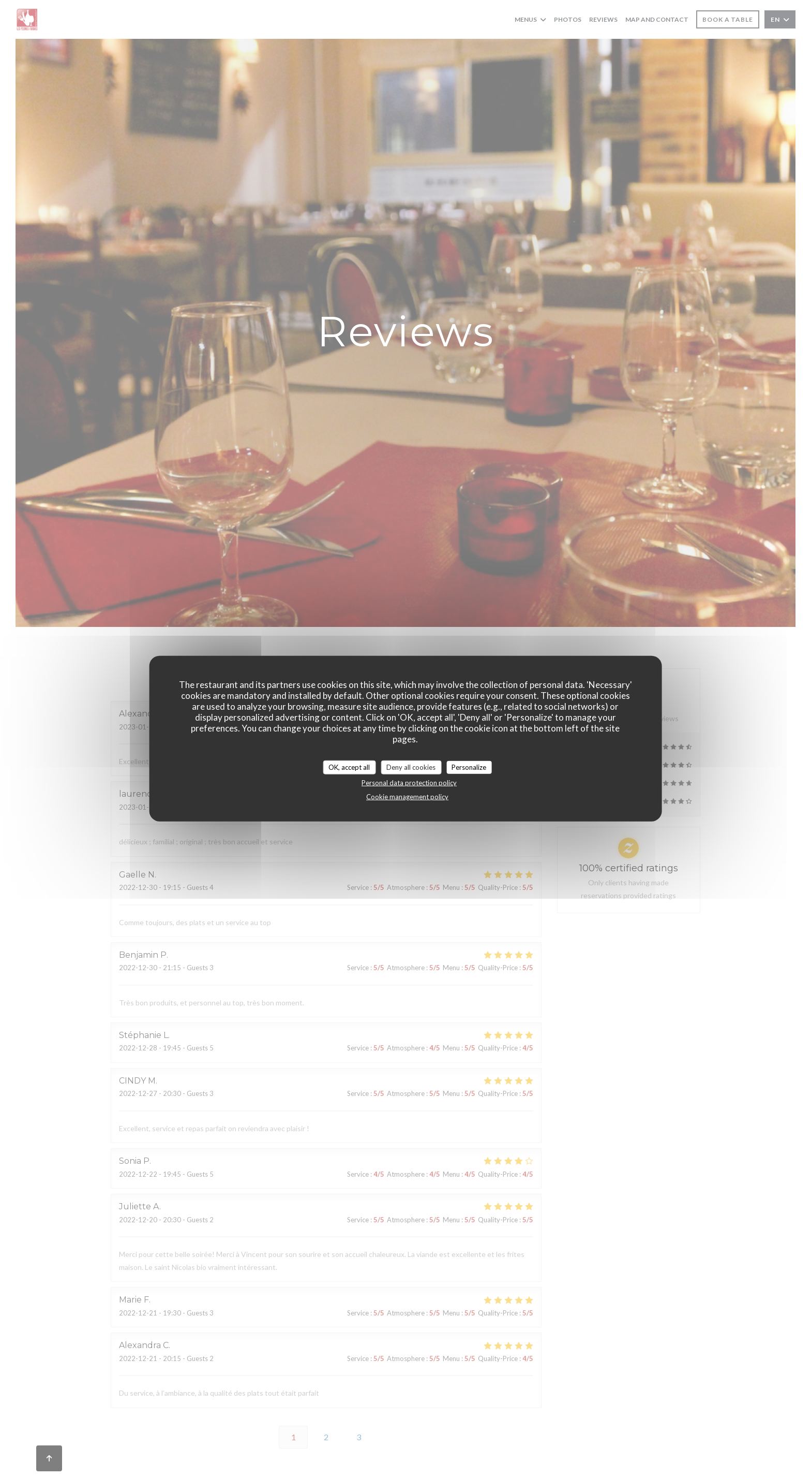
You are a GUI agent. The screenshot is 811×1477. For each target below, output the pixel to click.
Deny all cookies (410, 767)
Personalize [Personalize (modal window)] (469, 767)
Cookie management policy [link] (407, 797)
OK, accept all (349, 767)
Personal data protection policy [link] (409, 783)
